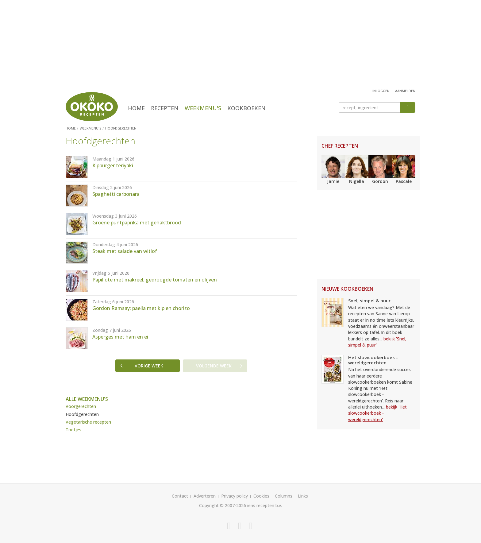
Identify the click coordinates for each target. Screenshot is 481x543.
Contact (180, 496)
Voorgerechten (81, 406)
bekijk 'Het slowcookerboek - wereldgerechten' (377, 413)
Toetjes (73, 429)
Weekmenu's (203, 108)
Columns (283, 496)
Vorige (149, 366)
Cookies (261, 496)
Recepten (165, 108)
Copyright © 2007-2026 (222, 505)
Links (303, 496)
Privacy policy (234, 496)
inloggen (381, 90)
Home (136, 108)
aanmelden (405, 90)
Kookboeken (246, 108)
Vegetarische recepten (88, 422)
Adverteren (205, 496)
